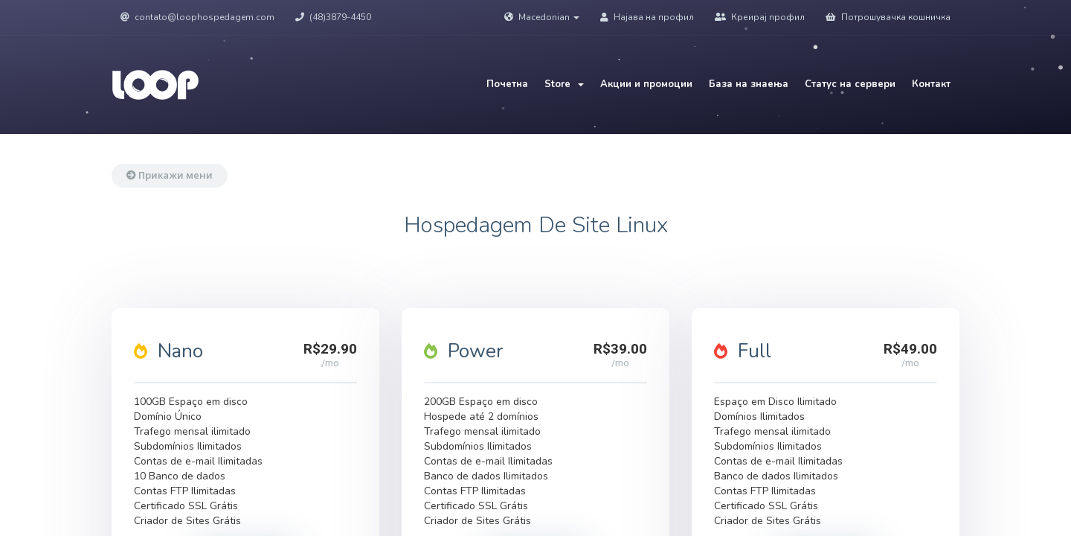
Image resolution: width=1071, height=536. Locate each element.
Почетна (507, 84)
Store (564, 84)
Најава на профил (647, 17)
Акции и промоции (646, 84)
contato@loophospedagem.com (197, 17)
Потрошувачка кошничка (888, 17)
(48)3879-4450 (333, 17)
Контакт (931, 84)
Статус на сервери (850, 84)
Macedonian (541, 17)
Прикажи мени (169, 175)
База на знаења (748, 84)
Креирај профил (760, 17)
